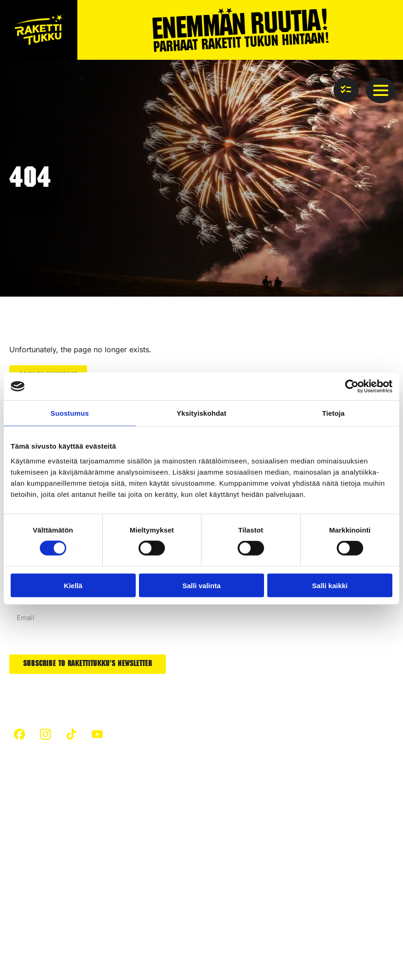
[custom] (19, 733)
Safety (20, 835)
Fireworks (116, 863)
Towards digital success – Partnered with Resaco (94, 956)
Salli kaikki (330, 585)
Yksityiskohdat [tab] (201, 413)
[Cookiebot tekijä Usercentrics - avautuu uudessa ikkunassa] (351, 386)
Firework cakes (235, 807)
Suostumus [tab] (69, 413)
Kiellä (73, 585)
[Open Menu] (381, 90)
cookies (76, 926)
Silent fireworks (236, 859)
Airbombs (225, 824)
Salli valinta (202, 585)
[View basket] (346, 89)
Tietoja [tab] (333, 413)
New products (233, 842)
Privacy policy (32, 926)
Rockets (113, 880)
